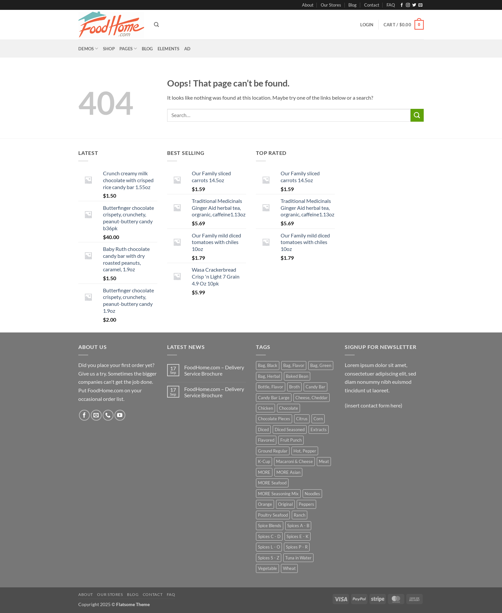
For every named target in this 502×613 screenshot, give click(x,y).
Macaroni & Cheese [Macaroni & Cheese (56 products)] (294, 461)
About (308, 5)
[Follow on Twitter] (414, 5)
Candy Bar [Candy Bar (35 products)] (315, 386)
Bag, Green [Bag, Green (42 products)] (320, 365)
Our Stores (331, 5)
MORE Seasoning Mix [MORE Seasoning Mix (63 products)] (278, 493)
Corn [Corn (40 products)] (318, 418)
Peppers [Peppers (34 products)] (306, 504)
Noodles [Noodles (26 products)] (312, 493)
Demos (88, 48)
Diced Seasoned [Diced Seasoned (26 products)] (290, 429)
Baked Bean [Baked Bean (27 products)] (297, 376)
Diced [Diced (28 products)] (263, 429)
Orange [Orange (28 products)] (265, 504)
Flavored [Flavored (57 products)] (266, 440)
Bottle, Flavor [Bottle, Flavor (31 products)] (270, 386)
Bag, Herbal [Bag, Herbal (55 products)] (269, 376)
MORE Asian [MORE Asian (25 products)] (288, 472)
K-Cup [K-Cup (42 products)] (264, 461)
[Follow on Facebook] (402, 5)
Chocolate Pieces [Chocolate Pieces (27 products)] (274, 418)
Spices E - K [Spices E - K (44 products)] (298, 536)
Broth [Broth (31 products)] (294, 386)
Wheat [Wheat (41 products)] (289, 568)
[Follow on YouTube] (119, 415)
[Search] (156, 24)
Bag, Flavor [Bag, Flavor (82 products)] (293, 365)
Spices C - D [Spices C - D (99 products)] (269, 536)
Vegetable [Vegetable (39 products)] (267, 568)
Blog (352, 5)
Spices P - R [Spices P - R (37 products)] (297, 547)
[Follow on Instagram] (408, 5)
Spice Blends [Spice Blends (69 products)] (269, 525)
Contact (371, 5)
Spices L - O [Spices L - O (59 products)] (269, 547)
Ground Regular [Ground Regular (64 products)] (273, 451)
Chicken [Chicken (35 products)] (265, 408)
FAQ (391, 5)
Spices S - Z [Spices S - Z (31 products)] (268, 557)
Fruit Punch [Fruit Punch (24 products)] (291, 440)
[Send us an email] (420, 5)
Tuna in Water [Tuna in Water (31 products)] (298, 557)
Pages (128, 48)
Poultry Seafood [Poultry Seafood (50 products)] (273, 515)
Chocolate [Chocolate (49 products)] (288, 408)
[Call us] (108, 415)
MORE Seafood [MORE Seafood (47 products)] (272, 482)
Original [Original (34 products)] (285, 504)
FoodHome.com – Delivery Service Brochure (214, 370)
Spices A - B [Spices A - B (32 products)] (298, 525)
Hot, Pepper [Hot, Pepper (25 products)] (304, 451)
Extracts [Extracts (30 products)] (319, 429)
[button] (366, 24)
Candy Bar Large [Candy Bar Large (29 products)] (273, 397)
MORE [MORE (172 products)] (264, 472)
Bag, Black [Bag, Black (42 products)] (267, 365)
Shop (109, 48)
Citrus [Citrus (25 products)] (302, 418)
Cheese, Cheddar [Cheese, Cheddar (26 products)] (311, 397)
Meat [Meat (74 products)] (324, 461)
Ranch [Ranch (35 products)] (299, 515)
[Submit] (417, 115)
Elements (169, 48)
